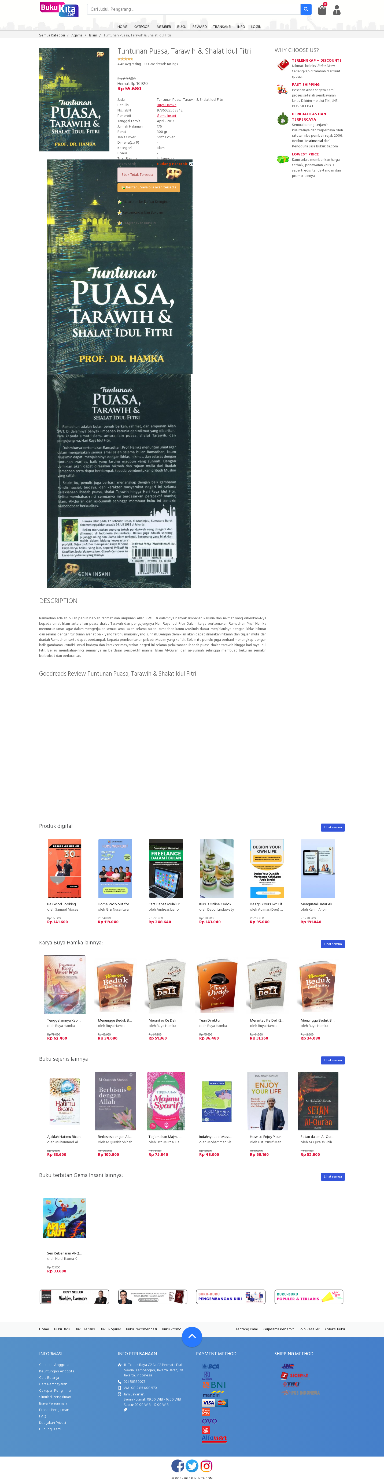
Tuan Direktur (209, 1021)
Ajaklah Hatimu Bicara (64, 1137)
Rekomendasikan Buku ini (140, 213)
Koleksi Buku (334, 1329)
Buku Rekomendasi (141, 1329)
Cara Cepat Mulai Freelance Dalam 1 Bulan (182, 904)
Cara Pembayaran (53, 1384)
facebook (177, 1466)
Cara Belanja (49, 1378)
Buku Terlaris (85, 1329)
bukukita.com (202, 1478)
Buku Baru (62, 1329)
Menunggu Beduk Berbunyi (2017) (327, 1021)
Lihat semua (333, 827)
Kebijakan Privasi (52, 1423)
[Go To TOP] (192, 1337)
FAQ (42, 1416)
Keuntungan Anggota (56, 1371)
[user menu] (336, 10)
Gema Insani (167, 116)
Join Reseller (309, 1329)
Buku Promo (172, 1329)
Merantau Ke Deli (162, 1021)
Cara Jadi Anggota (54, 1365)
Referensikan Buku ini (136, 223)
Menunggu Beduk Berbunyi (119, 1021)
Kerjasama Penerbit (278, 1329)
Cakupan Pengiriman (55, 1391)
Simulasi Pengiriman (55, 1397)
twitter (192, 1466)
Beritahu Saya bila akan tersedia (148, 187)
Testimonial (313, 141)
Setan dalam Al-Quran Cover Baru (327, 1137)
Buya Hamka (166, 105)
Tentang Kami (246, 1329)
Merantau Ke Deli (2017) (268, 1021)
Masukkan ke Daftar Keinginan (144, 202)
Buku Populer (110, 1329)
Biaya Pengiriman (53, 1404)
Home (44, 1329)
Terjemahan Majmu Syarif (168, 1137)
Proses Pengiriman (54, 1410)
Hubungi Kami (50, 1429)
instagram (206, 1466)
